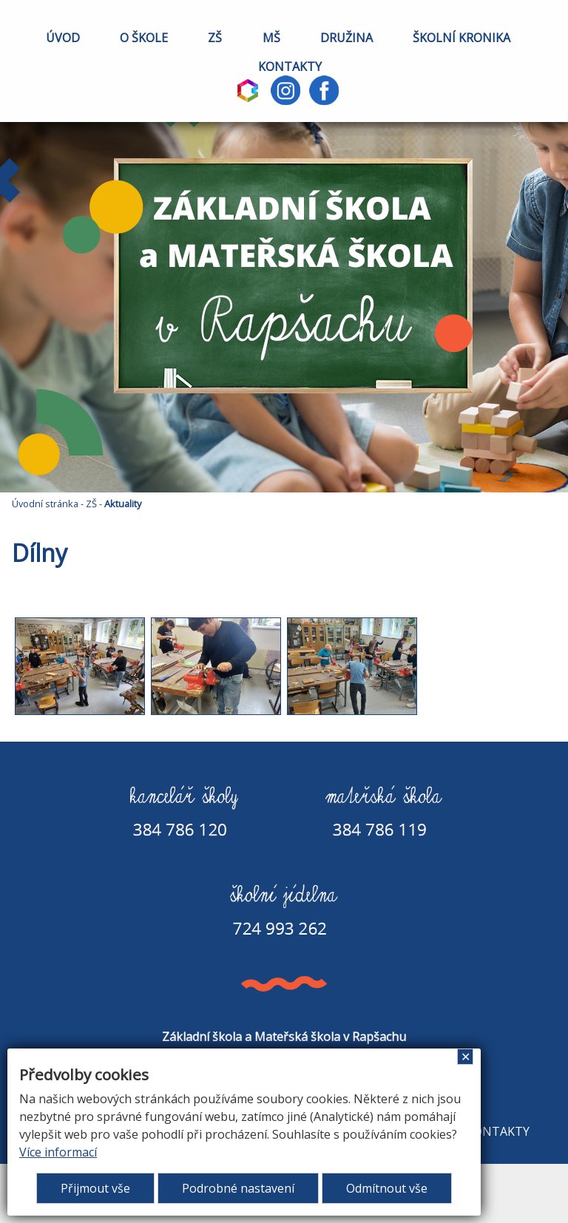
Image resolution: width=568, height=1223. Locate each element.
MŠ (271, 38)
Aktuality (122, 503)
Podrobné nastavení (238, 1188)
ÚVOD (63, 38)
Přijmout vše (95, 1188)
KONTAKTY (290, 66)
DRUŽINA (346, 38)
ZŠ (215, 38)
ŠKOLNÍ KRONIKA (461, 38)
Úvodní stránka (45, 503)
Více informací (58, 1152)
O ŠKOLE (144, 38)
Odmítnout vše (386, 1188)
